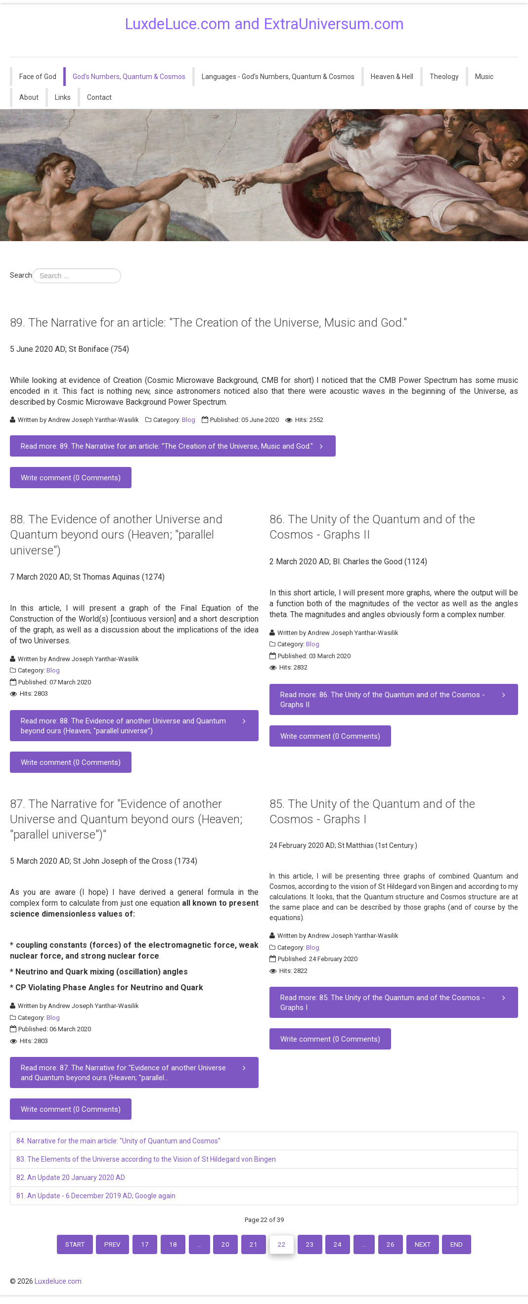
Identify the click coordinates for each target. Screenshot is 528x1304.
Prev (98, 1246)
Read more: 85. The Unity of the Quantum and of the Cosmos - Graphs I (394, 1002)
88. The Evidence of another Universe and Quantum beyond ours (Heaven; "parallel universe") (116, 534)
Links (63, 97)
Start (56, 1246)
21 (253, 1246)
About (29, 97)
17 (134, 1246)
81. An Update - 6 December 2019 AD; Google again (96, 1196)
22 (284, 1246)
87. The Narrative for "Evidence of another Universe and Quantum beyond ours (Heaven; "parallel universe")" (126, 819)
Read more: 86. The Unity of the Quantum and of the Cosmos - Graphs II (394, 699)
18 (165, 1246)
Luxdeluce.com (58, 1286)
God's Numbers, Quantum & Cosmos (129, 77)
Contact (99, 97)
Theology (444, 77)
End (476, 1246)
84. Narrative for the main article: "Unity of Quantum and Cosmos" (118, 1141)
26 (403, 1246)
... (193, 1246)
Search (21, 275)
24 (345, 1246)
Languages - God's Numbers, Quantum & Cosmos (278, 77)
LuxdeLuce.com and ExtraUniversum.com (264, 24)
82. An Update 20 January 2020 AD (70, 1177)
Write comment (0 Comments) (71, 477)
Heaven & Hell (392, 77)
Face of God (37, 77)
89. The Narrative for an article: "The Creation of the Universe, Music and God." (208, 323)
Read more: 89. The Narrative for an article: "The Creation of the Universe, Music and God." (174, 446)
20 (222, 1246)
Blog (188, 419)
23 (314, 1246)
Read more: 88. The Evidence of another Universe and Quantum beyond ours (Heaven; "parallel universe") (135, 725)
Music (484, 77)
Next (438, 1246)
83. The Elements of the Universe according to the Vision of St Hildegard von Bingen (146, 1159)
